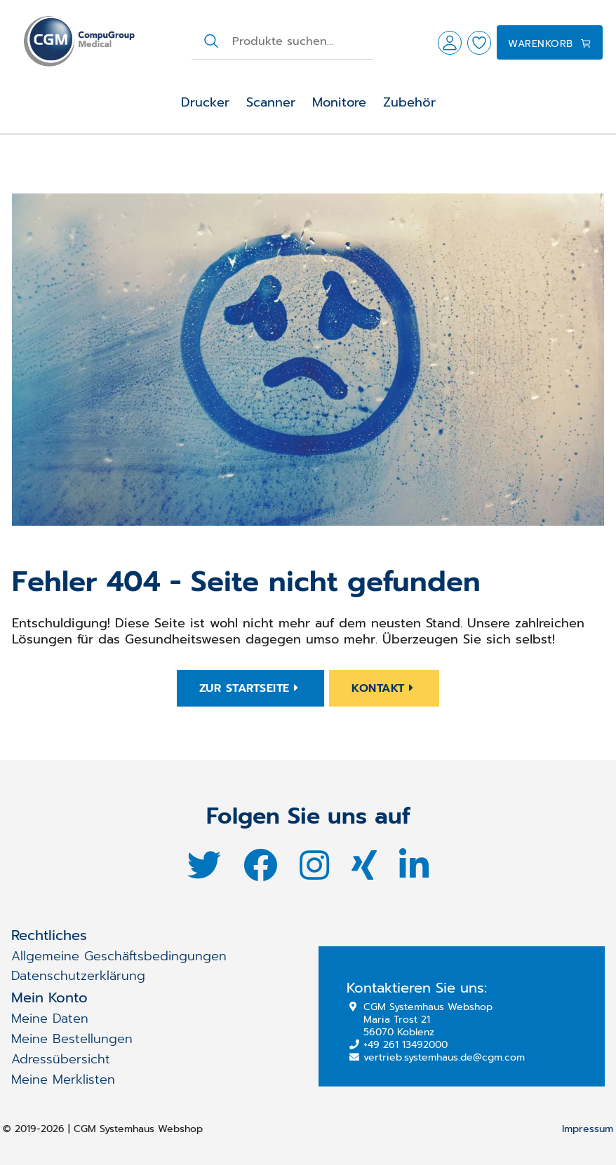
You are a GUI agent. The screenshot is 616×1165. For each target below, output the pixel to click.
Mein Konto (49, 997)
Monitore (339, 102)
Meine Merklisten (63, 1079)
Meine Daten (49, 1018)
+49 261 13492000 (398, 1044)
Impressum (587, 1129)
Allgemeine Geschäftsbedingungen (119, 956)
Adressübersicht (60, 1059)
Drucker (205, 102)
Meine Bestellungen (72, 1039)
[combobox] (302, 41)
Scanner (270, 102)
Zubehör (409, 102)
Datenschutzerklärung (78, 976)
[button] (450, 43)
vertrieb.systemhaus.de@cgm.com (437, 1057)
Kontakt (384, 688)
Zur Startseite (250, 688)
